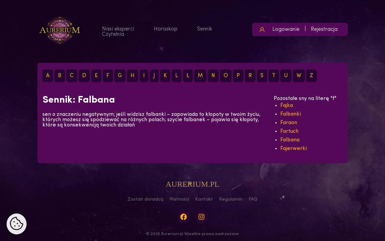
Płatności (179, 199)
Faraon (288, 122)
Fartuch (289, 131)
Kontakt (204, 199)
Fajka (286, 105)
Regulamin (231, 199)
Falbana (290, 140)
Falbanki (290, 114)
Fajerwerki (293, 148)
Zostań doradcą (145, 199)
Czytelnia (113, 34)
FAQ (252, 199)
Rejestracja (324, 29)
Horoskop (166, 29)
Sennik (204, 29)
